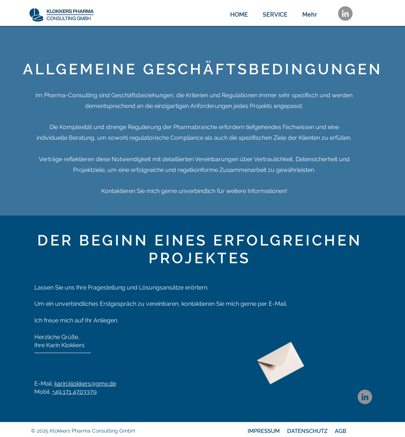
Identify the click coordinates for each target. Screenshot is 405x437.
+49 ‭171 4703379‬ (74, 391)
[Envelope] (279, 359)
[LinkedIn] (345, 13)
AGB (340, 431)
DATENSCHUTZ (307, 431)
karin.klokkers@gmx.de (85, 383)
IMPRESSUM (264, 431)
